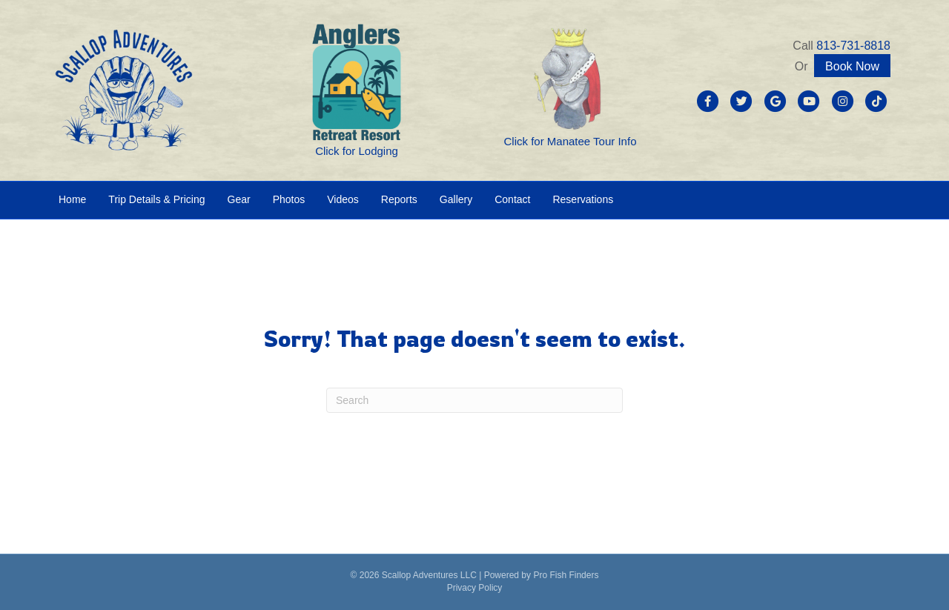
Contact (512, 199)
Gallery (456, 199)
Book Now (852, 66)
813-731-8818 (853, 45)
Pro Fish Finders (565, 575)
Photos (289, 199)
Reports (399, 199)
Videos (343, 199)
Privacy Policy (475, 588)
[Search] (474, 400)
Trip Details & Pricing (156, 199)
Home (72, 199)
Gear (239, 199)
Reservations (582, 199)
